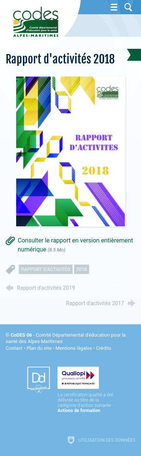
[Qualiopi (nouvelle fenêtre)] (86, 390)
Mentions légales (74, 348)
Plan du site (39, 348)
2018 (81, 269)
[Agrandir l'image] (71, 150)
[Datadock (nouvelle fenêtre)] (38, 380)
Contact (14, 348)
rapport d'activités (45, 269)
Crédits (103, 348)
